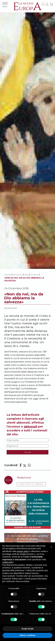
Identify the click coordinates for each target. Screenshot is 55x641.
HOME (7, 275)
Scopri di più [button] (27, 629)
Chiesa (34, 275)
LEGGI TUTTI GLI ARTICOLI (31, 484)
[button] (51, 547)
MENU (5, 5)
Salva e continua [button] (27, 635)
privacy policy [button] (23, 551)
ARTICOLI (17, 275)
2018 (26, 275)
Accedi (27, 452)
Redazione (10, 308)
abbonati (30, 426)
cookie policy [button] (7, 562)
